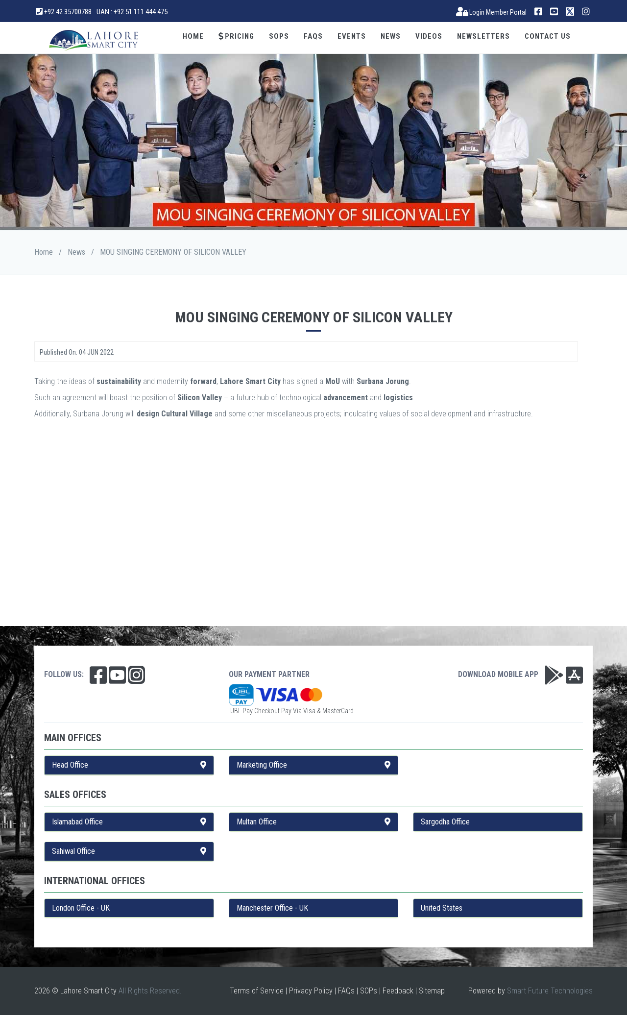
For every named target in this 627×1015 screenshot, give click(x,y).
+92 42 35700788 (64, 11)
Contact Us (548, 36)
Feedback (398, 990)
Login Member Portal (492, 12)
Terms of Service (257, 990)
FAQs (313, 36)
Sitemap (432, 990)
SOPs (279, 36)
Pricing (236, 36)
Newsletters (483, 36)
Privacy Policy (311, 990)
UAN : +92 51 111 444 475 (132, 11)
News (391, 36)
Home (193, 36)
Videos (428, 36)
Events (352, 36)
